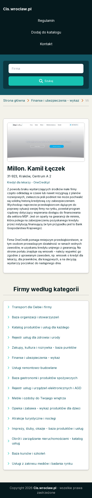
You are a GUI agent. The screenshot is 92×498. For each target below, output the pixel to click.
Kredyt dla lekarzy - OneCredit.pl (28, 182)
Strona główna (14, 100)
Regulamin (46, 20)
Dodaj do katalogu (46, 32)
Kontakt (46, 44)
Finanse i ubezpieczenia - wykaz (55, 100)
